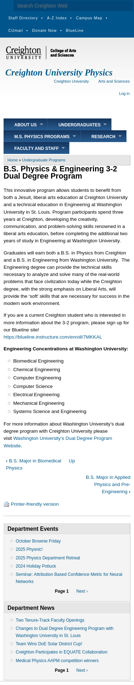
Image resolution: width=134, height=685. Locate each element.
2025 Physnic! (29, 549)
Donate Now (44, 30)
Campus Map (89, 18)
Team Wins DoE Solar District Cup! (49, 643)
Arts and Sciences (114, 81)
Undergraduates (80, 124)
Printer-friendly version (35, 504)
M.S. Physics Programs (42, 136)
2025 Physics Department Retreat (48, 557)
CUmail (15, 30)
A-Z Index (57, 18)
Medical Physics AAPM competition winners (57, 660)
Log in (124, 93)
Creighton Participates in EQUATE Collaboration (62, 652)
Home (13, 160)
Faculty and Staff (36, 148)
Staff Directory (23, 18)
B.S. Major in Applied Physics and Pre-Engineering (108, 484)
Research (103, 136)
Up (72, 460)
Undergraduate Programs (43, 160)
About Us (25, 124)
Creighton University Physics (59, 72)
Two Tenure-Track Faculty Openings (50, 620)
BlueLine (75, 30)
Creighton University (71, 81)
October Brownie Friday (38, 541)
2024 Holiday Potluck (36, 566)
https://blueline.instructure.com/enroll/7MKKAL (53, 337)
